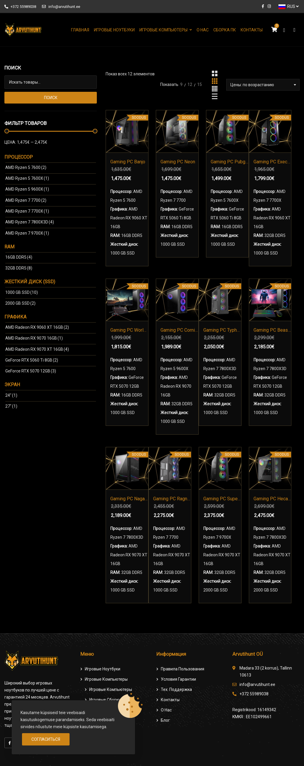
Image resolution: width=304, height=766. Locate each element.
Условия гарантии (178, 679)
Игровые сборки (105, 699)
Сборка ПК (224, 30)
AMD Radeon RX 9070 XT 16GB (37, 349)
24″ (11, 395)
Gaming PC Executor (272, 162)
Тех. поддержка (176, 689)
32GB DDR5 (18, 268)
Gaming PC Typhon (222, 330)
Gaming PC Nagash (129, 498)
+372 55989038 (20, 6)
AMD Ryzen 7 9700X (27, 233)
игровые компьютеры (110, 689)
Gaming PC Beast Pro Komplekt (272, 330)
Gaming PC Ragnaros (172, 498)
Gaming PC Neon (178, 162)
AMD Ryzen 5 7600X (27, 178)
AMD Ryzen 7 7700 (25, 200)
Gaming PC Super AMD (222, 498)
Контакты (252, 30)
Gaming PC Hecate (272, 498)
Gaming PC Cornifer (179, 330)
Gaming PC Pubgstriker (230, 162)
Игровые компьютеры (163, 30)
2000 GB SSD (20, 303)
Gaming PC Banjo (127, 162)
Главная (80, 30)
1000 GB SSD (21, 292)
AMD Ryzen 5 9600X (27, 189)
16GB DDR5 (18, 257)
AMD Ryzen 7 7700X (27, 211)
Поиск (51, 97)
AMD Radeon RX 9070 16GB (34, 338)
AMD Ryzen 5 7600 (25, 167)
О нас (203, 30)
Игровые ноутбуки (114, 30)
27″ (11, 406)
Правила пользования (182, 669)
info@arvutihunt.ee (61, 6)
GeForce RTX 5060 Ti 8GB (31, 360)
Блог (165, 720)
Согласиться (45, 739)
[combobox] (263, 85)
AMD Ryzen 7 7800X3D (29, 222)
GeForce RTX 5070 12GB (30, 371)
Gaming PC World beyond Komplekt (129, 330)
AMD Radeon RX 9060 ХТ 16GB (37, 327)
